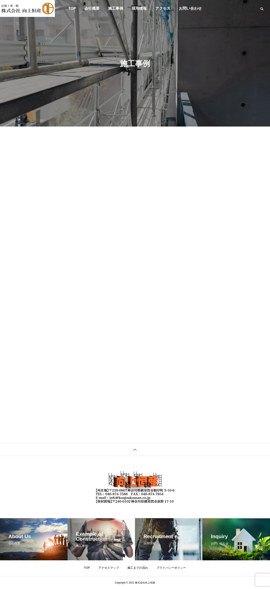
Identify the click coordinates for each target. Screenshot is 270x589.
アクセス (162, 8)
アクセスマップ (108, 567)
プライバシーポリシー (171, 567)
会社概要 (92, 8)
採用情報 (139, 8)
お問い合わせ (190, 8)
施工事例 (115, 8)
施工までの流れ (137, 567)
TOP (72, 8)
